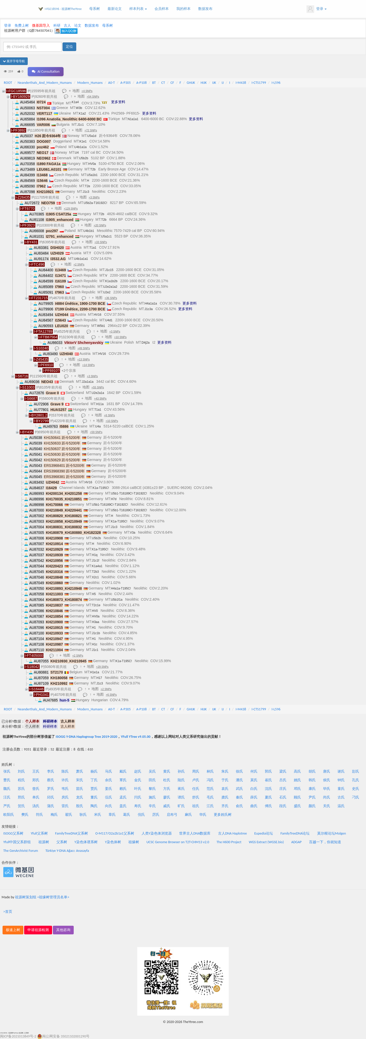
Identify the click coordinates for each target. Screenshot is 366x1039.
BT (154, 83)
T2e (87, 186)
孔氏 (355, 780)
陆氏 (181, 780)
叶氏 (137, 789)
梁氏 (282, 771)
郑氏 (35, 780)
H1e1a (94, 672)
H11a (100, 404)
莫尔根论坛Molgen (331, 833)
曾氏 (35, 789)
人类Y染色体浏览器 (157, 833)
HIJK (204, 83)
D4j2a (145, 342)
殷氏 (79, 806)
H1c (94, 644)
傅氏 (268, 806)
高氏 (297, 771)
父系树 (61, 842)
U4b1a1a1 (81, 259)
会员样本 (162, 9)
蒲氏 (50, 806)
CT (163, 83)
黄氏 (166, 771)
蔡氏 (50, 780)
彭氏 (355, 771)
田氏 (152, 780)
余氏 (108, 780)
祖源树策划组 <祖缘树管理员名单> (42, 897)
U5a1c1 (106, 236)
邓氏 (297, 789)
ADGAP (296, 842)
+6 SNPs (109, 415)
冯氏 (210, 780)
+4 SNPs (87, 91)
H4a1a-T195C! (121, 588)
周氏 (195, 771)
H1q (94, 555)
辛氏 (152, 806)
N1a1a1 (133, 119)
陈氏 (65, 771)
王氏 (35, 771)
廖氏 (166, 797)
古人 (67, 25)
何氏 (253, 771)
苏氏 (21, 789)
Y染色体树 (113, 842)
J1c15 (109, 270)
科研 (56, 25)
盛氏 (297, 806)
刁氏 (355, 797)
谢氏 (341, 771)
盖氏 (123, 806)
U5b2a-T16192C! (95, 203)
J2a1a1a (88, 381)
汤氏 (35, 806)
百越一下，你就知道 (325, 842)
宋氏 (79, 780)
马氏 (108, 771)
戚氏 (166, 806)
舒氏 (195, 797)
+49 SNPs (84, 348)
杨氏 (94, 771)
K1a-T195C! (101, 488)
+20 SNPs (100, 225)
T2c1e (96, 605)
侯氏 (326, 780)
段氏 (282, 806)
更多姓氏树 (223, 814)
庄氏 (282, 789)
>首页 (7, 911)
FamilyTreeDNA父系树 (71, 833)
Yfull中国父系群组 (17, 842)
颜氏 (312, 806)
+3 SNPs (94, 197)
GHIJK (191, 83)
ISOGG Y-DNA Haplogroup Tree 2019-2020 (86, 736)
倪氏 (141, 814)
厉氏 (155, 814)
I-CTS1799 (259, 83)
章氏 (112, 814)
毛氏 (210, 797)
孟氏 (123, 797)
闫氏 (137, 797)
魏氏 (6, 789)
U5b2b (83, 158)
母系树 (94, 9)
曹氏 (6, 780)
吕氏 (282, 780)
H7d (113, 499)
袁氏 (224, 789)
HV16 (97, 314)
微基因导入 (41, 25)
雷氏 (65, 806)
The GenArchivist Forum (20, 851)
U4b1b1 (88, 231)
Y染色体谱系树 (86, 842)
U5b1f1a (116, 599)
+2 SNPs (79, 264)
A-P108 (141, 83)
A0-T (111, 83)
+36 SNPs (111, 298)
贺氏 (21, 806)
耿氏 (83, 814)
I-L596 (275, 83)
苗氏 (79, 789)
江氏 (210, 806)
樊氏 (24, 814)
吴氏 (152, 771)
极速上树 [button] (13, 930)
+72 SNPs (91, 130)
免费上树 (21, 25)
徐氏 (239, 771)
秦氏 (239, 797)
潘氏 (239, 780)
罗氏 (50, 789)
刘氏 (21, 771)
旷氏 (181, 806)
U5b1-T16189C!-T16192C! (129, 493)
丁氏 (94, 780)
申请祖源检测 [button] (38, 930)
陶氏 (94, 806)
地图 (76, 91)
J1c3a (149, 309)
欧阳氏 (8, 814)
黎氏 (152, 789)
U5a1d (91, 136)
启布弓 (172, 814)
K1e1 (83, 141)
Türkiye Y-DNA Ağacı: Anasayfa (67, 851)
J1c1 (80, 124)
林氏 (210, 771)
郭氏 (268, 771)
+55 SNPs (98, 387)
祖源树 (43, 842)
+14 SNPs (89, 365)
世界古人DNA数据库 (195, 833)
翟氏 (68, 814)
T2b (93, 169)
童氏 (341, 789)
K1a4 (75, 102)
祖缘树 (133, 842)
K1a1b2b (111, 281)
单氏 (35, 797)
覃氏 (123, 780)
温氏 (341, 806)
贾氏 (94, 789)
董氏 (94, 797)
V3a (132, 532)
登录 (317, 9)
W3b (79, 108)
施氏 (152, 797)
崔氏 (268, 780)
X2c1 (95, 577)
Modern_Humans (90, 83)
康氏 (312, 789)
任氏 (195, 789)
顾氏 (297, 797)
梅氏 (54, 814)
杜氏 (166, 780)
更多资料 (118, 102)
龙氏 (79, 797)
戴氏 (123, 771)
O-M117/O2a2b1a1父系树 (114, 833)
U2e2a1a (98, 393)
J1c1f (95, 560)
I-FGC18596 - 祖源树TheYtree (63, 9)
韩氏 (312, 780)
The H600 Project (229, 842)
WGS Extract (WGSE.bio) (266, 842)
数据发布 (205, 9)
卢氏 (195, 780)
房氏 (65, 797)
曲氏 (253, 806)
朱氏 (224, 771)
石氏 (282, 797)
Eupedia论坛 (263, 833)
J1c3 (86, 192)
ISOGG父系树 (13, 833)
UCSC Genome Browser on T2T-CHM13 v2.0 (177, 842)
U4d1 (109, 320)
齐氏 (224, 806)
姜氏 (108, 789)
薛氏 (253, 797)
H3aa (95, 622)
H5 (94, 594)
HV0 (95, 611)
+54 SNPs (93, 96)
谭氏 (181, 797)
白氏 (253, 789)
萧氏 (79, 771)
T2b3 (95, 571)
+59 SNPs (96, 432)
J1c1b (96, 633)
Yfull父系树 (39, 833)
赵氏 (137, 771)
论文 (77, 25)
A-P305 (125, 83)
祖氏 (195, 806)
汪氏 (6, 797)
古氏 (341, 797)
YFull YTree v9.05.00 (135, 736)
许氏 (65, 780)
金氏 (137, 780)
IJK (214, 83)
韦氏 (65, 789)
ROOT (8, 83)
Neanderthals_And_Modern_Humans (45, 83)
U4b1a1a (80, 147)
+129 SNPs (71, 208)
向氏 (108, 806)
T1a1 (92, 247)
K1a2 (82, 113)
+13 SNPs (84, 359)
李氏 (50, 771)
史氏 (355, 789)
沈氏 (268, 789)
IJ (223, 83)
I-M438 (241, 83)
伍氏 (108, 797)
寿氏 (137, 806)
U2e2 (107, 292)
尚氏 (326, 797)
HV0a (92, 164)
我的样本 (183, 9)
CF (172, 83)
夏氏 (268, 797)
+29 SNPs (103, 666)
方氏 (166, 789)
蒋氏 (181, 789)
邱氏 (50, 797)
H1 (94, 627)
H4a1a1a (151, 303)
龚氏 (224, 797)
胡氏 (312, 771)
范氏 (210, 789)
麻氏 (188, 814)
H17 (99, 678)
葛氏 (126, 814)
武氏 (239, 789)
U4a (98, 426)
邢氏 (21, 797)
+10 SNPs (121, 337)
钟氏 (341, 780)
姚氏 (297, 780)
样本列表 (138, 9)
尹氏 (312, 797)
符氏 (39, 814)
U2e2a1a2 (110, 287)
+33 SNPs (101, 242)
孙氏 (181, 771)
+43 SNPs (101, 398)
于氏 (224, 780)
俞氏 (239, 806)
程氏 (21, 780)
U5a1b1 (92, 175)
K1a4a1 (97, 566)
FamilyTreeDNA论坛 (295, 833)
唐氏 (326, 771)
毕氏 (326, 789)
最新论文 (115, 9)
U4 (77, 152)
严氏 (6, 806)
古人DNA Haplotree (232, 833)
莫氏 (253, 780)
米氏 (97, 814)
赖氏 (123, 789)
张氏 (6, 771)
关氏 (326, 806)
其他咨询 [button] (63, 930)
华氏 (202, 814)
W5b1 (101, 326)
